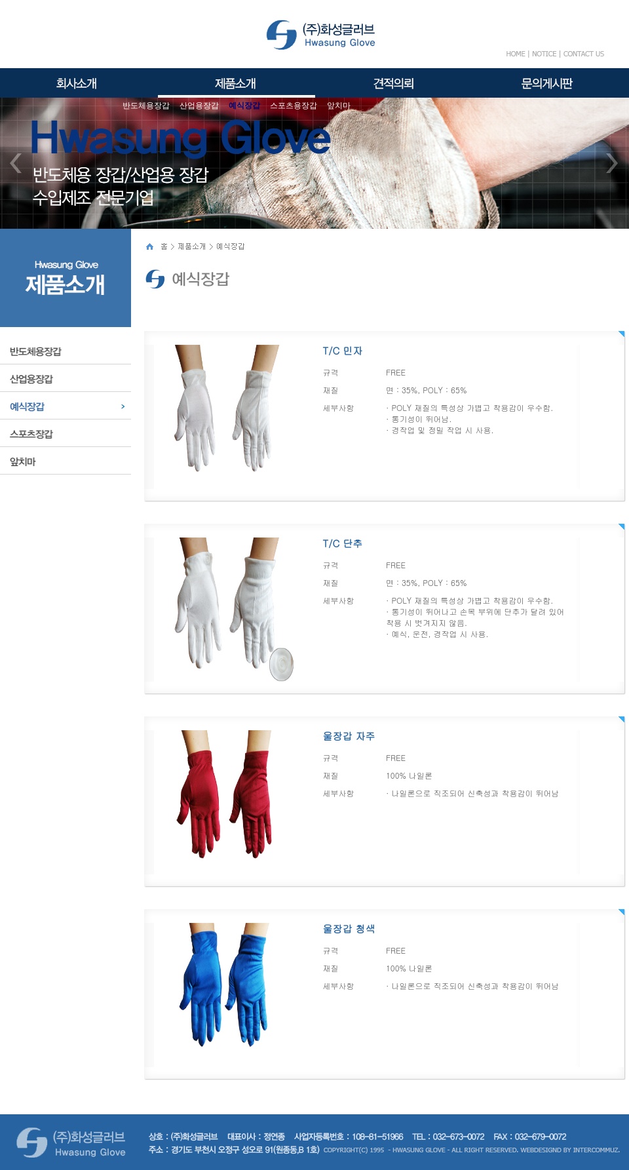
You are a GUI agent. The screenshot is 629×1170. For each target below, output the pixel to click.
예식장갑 (244, 105)
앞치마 (339, 105)
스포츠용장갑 (293, 105)
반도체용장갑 (146, 105)
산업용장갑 (199, 105)
